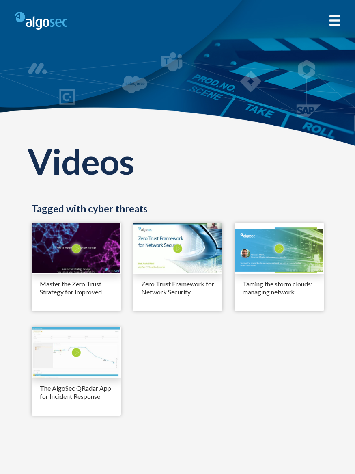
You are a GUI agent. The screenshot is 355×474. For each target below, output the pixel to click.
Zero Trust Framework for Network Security (177, 288)
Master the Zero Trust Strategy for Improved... (72, 288)
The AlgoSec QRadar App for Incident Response (75, 392)
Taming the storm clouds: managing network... (277, 288)
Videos (81, 161)
